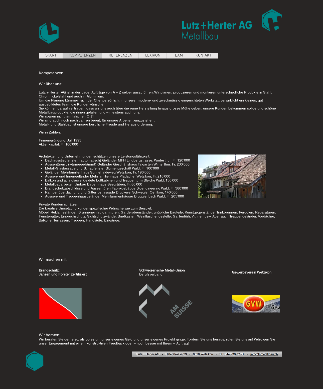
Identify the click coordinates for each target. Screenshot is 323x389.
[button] (232, 176)
